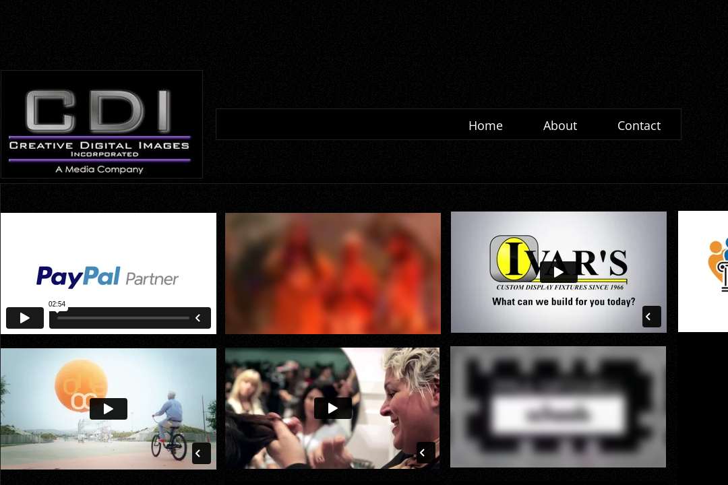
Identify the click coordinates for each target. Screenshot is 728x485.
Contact (639, 125)
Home (485, 125)
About (560, 125)
